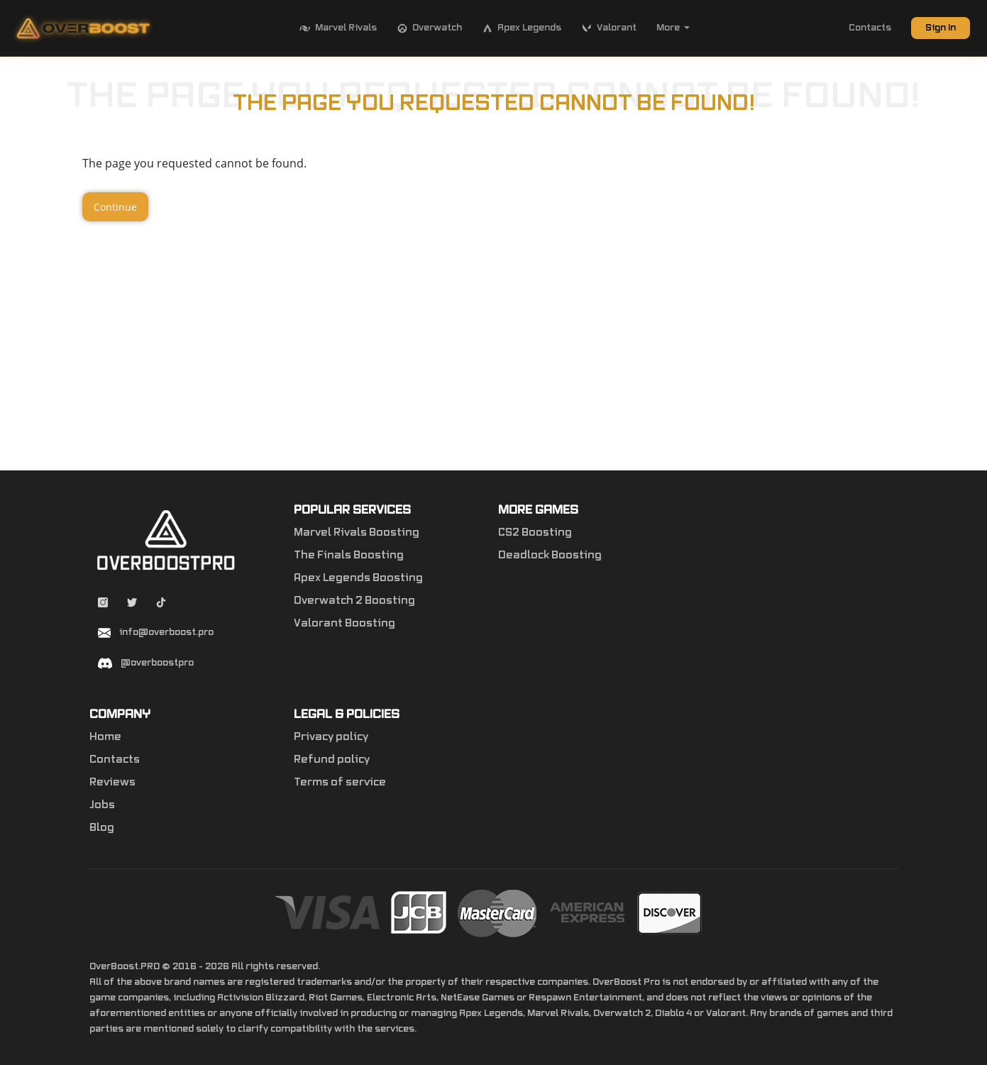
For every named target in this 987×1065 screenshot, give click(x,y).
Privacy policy (331, 737)
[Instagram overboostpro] (103, 604)
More (673, 27)
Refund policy (332, 760)
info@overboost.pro (166, 632)
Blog (101, 828)
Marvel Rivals (338, 28)
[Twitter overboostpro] (133, 604)
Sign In (940, 27)
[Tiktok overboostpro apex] (161, 604)
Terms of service (340, 783)
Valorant (608, 28)
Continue (115, 207)
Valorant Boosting (344, 624)
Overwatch (429, 28)
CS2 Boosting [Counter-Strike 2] (535, 533)
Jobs (102, 805)
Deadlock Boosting (550, 556)
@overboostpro (157, 662)
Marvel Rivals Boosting (356, 533)
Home (105, 737)
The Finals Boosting (349, 556)
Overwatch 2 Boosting (354, 601)
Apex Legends (521, 28)
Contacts (870, 27)
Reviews (112, 783)
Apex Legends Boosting (358, 578)
